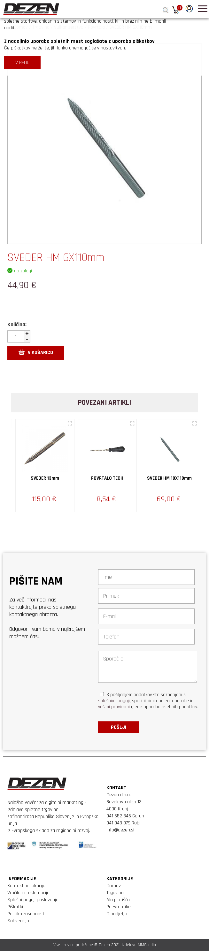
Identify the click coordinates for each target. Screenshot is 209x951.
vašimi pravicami (114, 707)
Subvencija (18, 921)
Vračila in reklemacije (28, 892)
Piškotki (15, 906)
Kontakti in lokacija (26, 885)
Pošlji (118, 727)
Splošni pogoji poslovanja (32, 899)
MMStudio (147, 945)
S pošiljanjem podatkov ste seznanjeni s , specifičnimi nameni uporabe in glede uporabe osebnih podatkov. (148, 701)
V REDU (22, 62)
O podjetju (116, 913)
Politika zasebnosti (26, 913)
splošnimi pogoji (114, 701)
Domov (113, 885)
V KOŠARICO (36, 352)
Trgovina (115, 892)
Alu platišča (118, 899)
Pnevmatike (118, 906)
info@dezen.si (120, 830)
